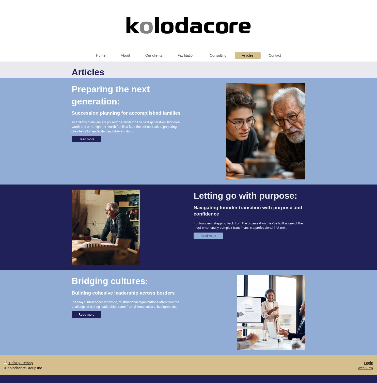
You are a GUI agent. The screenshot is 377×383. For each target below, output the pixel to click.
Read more (86, 139)
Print (11, 362)
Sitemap (26, 362)
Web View (365, 367)
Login (368, 362)
